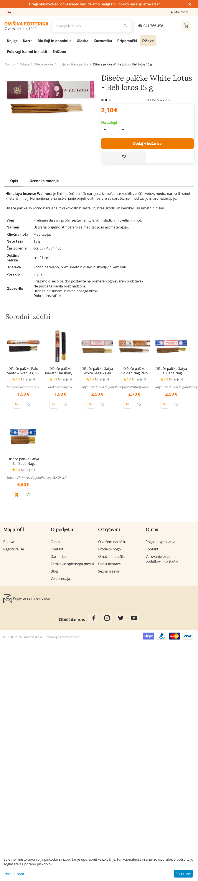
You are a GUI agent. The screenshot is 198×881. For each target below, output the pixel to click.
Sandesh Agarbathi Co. (23, 387)
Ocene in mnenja (44, 180)
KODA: (106, 100)
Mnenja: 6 (65, 379)
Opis (14, 180)
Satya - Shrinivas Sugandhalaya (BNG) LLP (110, 387)
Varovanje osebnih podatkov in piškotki (162, 559)
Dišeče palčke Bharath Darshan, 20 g (60, 370)
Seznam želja (108, 571)
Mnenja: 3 (139, 379)
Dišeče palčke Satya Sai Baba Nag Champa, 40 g (23, 461)
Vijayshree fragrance (134, 387)
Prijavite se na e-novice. (27, 598)
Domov (10, 64)
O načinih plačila (111, 556)
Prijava (8, 541)
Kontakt (57, 549)
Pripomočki (127, 40)
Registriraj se (13, 549)
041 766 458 (150, 25)
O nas (55, 541)
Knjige (12, 40)
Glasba (82, 40)
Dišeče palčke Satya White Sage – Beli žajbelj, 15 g (97, 370)
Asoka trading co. (60, 387)
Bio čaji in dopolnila (54, 40)
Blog (54, 571)
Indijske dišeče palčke (73, 64)
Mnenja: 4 (28, 379)
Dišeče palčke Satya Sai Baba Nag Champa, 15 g (171, 370)
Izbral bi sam (13, 873)
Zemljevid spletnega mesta (72, 563)
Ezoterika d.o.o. (70, 637)
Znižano (59, 51)
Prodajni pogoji (110, 549)
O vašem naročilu (112, 541)
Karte (27, 40)
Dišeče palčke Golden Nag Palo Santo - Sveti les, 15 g (134, 370)
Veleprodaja (60, 578)
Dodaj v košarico (147, 143)
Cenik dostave (109, 563)
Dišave (148, 40)
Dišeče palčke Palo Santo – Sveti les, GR (23, 370)
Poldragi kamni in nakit (27, 51)
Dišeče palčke (43, 64)
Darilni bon (60, 556)
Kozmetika (103, 40)
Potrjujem (183, 873)
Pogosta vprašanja (160, 541)
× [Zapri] (189, 4)
